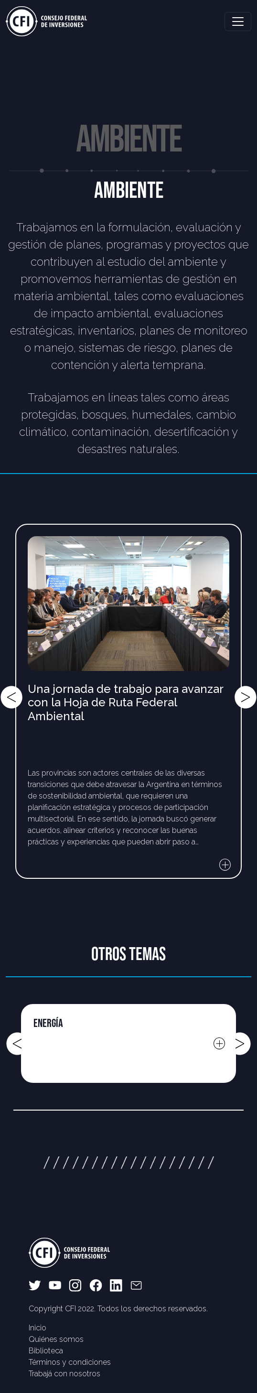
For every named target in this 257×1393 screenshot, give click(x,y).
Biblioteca (46, 1350)
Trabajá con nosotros (64, 1373)
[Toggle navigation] (238, 21)
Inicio (37, 1327)
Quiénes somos (56, 1339)
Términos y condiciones (70, 1362)
